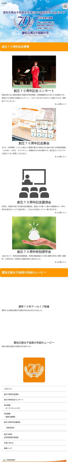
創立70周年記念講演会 (12, 422)
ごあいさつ (8, 389)
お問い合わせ (9, 443)
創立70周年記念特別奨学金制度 (11, 435)
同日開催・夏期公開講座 (9, 415)
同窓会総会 (10, 427)
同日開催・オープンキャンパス (12, 406)
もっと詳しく (60, 104)
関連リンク (8, 448)
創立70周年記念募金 (11, 394)
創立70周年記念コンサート (13, 399)
